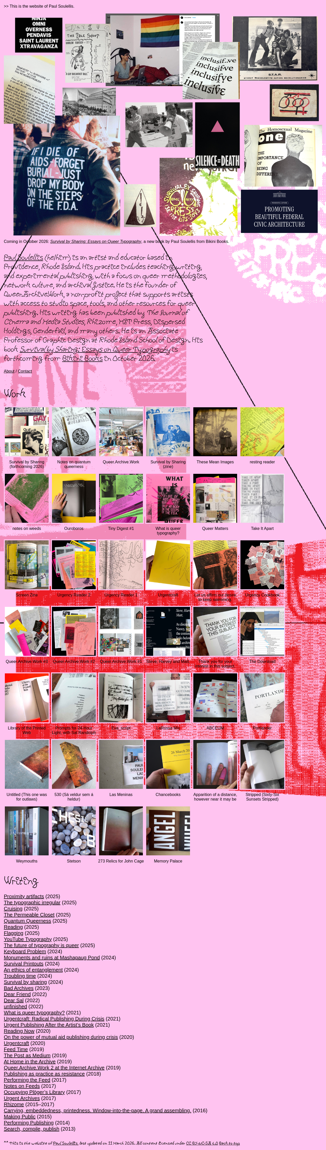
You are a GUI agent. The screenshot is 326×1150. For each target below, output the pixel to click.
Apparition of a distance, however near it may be (215, 796)
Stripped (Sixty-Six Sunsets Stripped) (262, 796)
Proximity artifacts (24, 896)
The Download (262, 661)
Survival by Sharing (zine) (168, 464)
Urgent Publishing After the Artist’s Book (49, 1025)
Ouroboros (74, 528)
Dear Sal (14, 1000)
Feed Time (16, 1049)
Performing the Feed (27, 1080)
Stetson (74, 861)
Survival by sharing (25, 982)
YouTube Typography (28, 939)
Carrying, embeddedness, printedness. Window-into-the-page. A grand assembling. (97, 1110)
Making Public (20, 1116)
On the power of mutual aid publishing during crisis (61, 1037)
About (9, 371)
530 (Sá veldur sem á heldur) (74, 796)
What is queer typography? (168, 530)
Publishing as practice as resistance (44, 1074)
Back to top (229, 1143)
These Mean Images (215, 462)
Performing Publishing (29, 1123)
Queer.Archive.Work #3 (27, 661)
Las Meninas (121, 794)
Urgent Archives (22, 1098)
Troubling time (20, 976)
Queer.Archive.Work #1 (121, 661)
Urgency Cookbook (262, 595)
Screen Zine (27, 595)
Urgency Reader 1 (121, 595)
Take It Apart (262, 528)
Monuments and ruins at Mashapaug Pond (52, 957)
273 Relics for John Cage (121, 861)
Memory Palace (168, 861)
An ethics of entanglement (33, 970)
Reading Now (19, 1031)
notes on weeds (26, 528)
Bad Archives (19, 988)
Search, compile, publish (31, 1129)
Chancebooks (168, 794)
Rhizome (14, 1104)
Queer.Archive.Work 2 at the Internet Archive (54, 1067)
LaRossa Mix (168, 728)
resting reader (262, 462)
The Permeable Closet (29, 915)
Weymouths (26, 861)
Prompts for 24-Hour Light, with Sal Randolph (74, 730)
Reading (13, 927)
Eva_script (121, 728)
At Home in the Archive (30, 1061)
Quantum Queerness (27, 921)
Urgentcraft (168, 595)
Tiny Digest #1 (121, 528)
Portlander (262, 728)
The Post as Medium (27, 1055)
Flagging (13, 933)
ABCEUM (215, 728)
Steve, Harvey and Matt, (168, 661)
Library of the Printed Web (27, 730)
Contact (25, 371)
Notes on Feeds (22, 1086)
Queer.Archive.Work (121, 462)
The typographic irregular (32, 902)
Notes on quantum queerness (74, 464)
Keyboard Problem (25, 951)
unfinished (15, 1006)
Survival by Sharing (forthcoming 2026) (26, 464)
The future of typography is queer (41, 945)
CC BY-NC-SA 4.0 (202, 1143)
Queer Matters (215, 528)
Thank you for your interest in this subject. (215, 663)
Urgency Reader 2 (73, 595)
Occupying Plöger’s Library (34, 1092)
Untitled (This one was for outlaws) (27, 796)
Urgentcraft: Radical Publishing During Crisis (54, 1019)
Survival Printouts (24, 963)
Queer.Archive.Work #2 (74, 661)
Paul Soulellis (23, 258)
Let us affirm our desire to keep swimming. (215, 597)
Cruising (13, 908)
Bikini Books (82, 359)
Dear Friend (17, 994)
